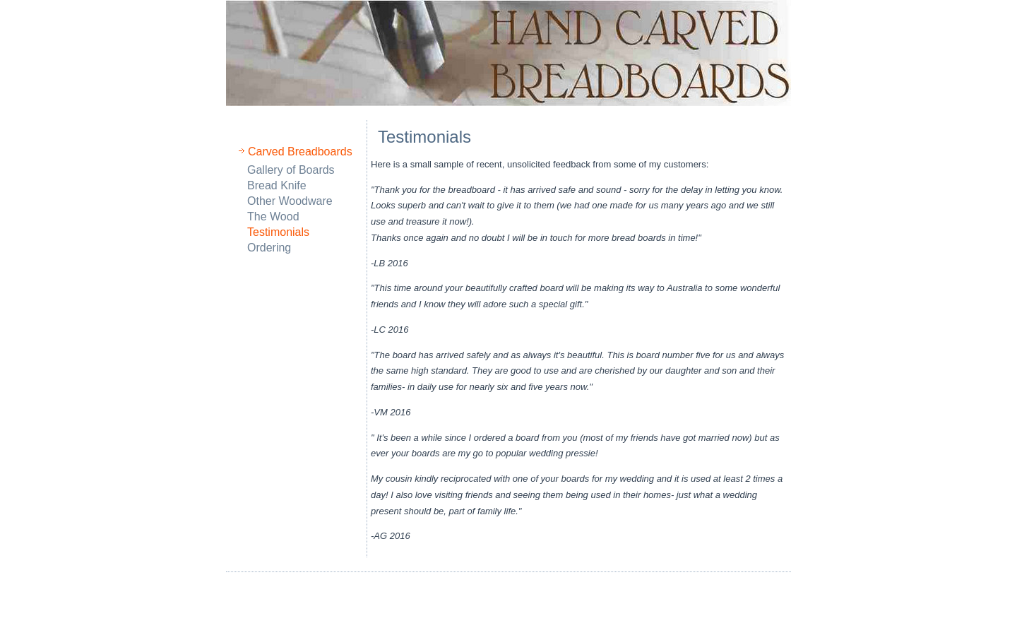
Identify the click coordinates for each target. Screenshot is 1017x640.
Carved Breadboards (300, 152)
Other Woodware (290, 201)
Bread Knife (277, 185)
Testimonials (278, 232)
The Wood (273, 217)
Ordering (269, 248)
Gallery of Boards (291, 170)
